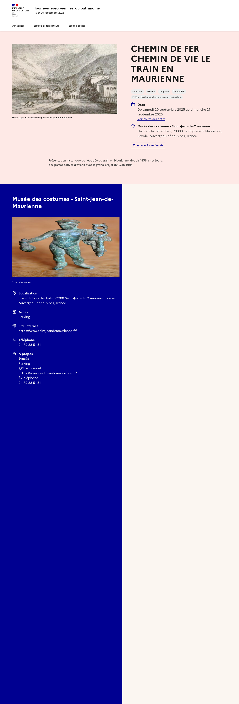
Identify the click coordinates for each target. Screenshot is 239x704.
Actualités (18, 26)
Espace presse (77, 26)
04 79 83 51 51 (30, 344)
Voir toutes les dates (151, 119)
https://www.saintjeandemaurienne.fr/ (48, 330)
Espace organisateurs (46, 26)
